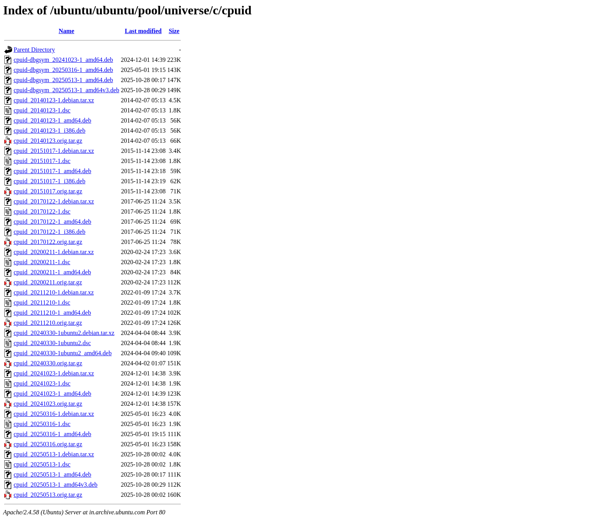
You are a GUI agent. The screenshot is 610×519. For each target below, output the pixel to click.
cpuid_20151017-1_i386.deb (49, 181)
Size (174, 31)
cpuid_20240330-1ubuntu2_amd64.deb (63, 353)
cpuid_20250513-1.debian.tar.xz (54, 454)
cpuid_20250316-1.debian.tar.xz (54, 413)
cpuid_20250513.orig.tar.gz (48, 494)
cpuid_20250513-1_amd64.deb (52, 474)
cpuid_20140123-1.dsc (42, 110)
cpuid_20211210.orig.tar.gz (48, 322)
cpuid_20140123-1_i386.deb (49, 130)
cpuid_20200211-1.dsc (42, 262)
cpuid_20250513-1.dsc (42, 464)
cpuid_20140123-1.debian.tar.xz (54, 100)
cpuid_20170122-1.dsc (42, 211)
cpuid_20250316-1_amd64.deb (52, 434)
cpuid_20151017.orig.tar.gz (48, 191)
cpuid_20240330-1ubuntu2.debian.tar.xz (64, 333)
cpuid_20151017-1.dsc (42, 161)
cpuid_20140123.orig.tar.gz (48, 140)
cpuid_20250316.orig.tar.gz (48, 444)
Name (66, 31)
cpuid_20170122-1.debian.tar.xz (54, 201)
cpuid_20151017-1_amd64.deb (52, 171)
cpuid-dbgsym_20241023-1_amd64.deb (63, 59)
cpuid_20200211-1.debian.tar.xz (54, 252)
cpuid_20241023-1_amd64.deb (52, 393)
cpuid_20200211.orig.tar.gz (48, 282)
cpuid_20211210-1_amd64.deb (52, 312)
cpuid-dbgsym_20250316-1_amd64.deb (63, 70)
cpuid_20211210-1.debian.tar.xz (54, 292)
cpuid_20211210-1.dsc (42, 302)
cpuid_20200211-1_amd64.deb (52, 272)
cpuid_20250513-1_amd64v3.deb (56, 484)
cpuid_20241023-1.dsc (42, 383)
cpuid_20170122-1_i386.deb (49, 231)
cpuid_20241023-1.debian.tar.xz (54, 373)
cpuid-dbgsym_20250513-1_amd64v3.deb (66, 90)
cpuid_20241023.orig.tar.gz (48, 403)
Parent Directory (34, 49)
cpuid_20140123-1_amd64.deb (52, 120)
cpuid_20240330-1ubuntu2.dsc (52, 343)
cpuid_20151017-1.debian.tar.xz (54, 150)
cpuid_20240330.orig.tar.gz (48, 363)
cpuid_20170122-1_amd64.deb (52, 221)
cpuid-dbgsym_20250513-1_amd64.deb (63, 80)
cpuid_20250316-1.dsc (42, 424)
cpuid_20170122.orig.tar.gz (48, 241)
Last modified (143, 31)
